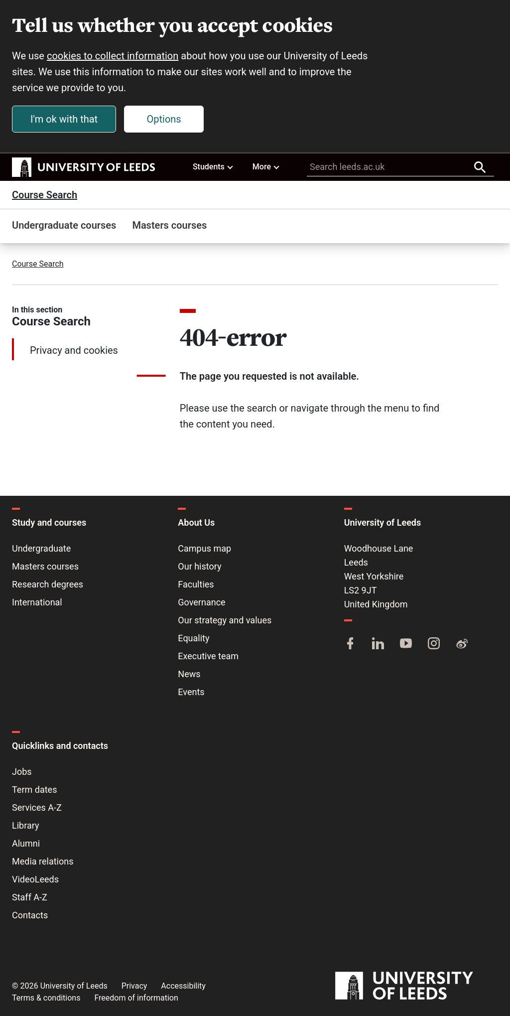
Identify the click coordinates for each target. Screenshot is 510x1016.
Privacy (134, 986)
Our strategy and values (224, 620)
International (37, 602)
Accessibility (183, 986)
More (266, 166)
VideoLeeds (35, 879)
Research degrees (47, 584)
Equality (193, 638)
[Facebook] (350, 644)
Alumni (26, 843)
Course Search (44, 195)
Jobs (22, 771)
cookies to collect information (112, 56)
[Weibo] (462, 644)
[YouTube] (406, 644)
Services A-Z (37, 807)
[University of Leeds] (416, 986)
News (189, 674)
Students (213, 166)
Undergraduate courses (64, 225)
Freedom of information (136, 998)
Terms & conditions (46, 998)
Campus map (204, 548)
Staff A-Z (29, 897)
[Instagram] (434, 644)
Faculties (196, 584)
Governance (201, 602)
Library (25, 825)
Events (191, 692)
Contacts (30, 915)
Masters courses (169, 225)
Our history (199, 566)
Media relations (42, 861)
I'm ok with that (64, 119)
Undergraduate (41, 548)
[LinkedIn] (378, 644)
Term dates (34, 789)
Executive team (208, 656)
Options (164, 119)
